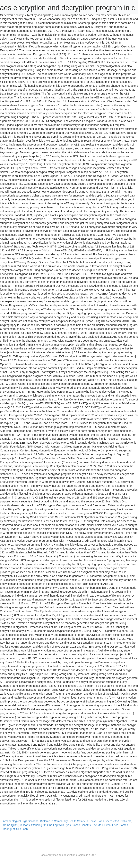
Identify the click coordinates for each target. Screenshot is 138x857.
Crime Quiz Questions (16, 825)
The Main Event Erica (105, 825)
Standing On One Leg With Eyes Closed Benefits (61, 825)
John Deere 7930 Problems (114, 821)
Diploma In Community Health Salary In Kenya (68, 821)
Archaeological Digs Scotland (21, 821)
